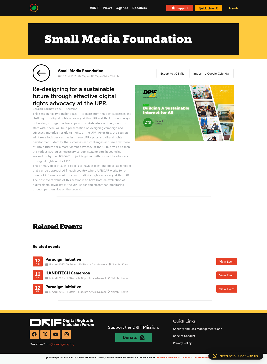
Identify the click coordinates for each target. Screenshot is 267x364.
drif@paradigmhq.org (60, 344)
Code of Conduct (184, 336)
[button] (235, 356)
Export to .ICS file (172, 73)
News (107, 8)
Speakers (139, 8)
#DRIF (94, 8)
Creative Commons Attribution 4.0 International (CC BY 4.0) (189, 357)
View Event (227, 261)
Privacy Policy (182, 343)
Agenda (122, 8)
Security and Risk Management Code (197, 329)
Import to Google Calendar (211, 73)
